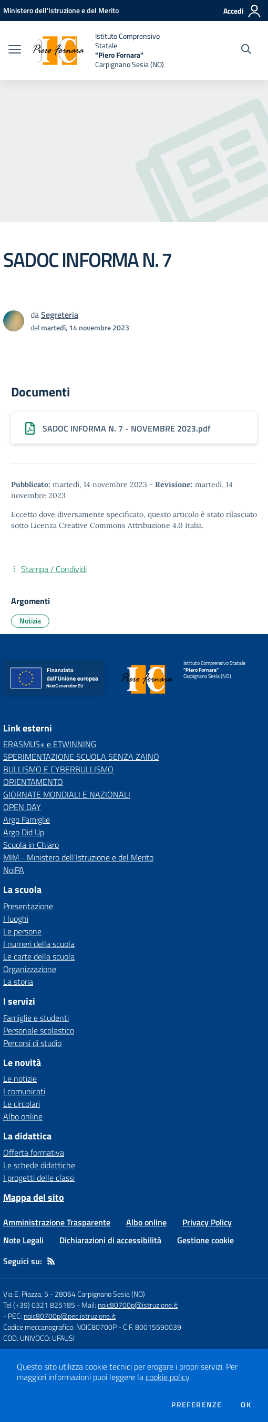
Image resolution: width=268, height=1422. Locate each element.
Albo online (23, 1116)
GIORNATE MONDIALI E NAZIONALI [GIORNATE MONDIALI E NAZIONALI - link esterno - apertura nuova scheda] (66, 794)
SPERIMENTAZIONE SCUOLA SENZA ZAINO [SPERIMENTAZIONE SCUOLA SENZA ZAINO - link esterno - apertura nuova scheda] (81, 756)
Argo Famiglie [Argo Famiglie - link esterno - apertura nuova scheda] (26, 819)
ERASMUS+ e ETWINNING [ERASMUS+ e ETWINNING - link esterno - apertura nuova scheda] (49, 744)
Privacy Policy (207, 1222)
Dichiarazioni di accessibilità (110, 1240)
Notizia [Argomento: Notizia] (30, 620)
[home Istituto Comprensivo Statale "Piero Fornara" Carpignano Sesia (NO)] (104, 50)
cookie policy (167, 1377)
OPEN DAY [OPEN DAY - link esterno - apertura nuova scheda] (22, 807)
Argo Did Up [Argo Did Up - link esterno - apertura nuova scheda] (23, 832)
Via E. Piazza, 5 (25, 1293)
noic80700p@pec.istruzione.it (70, 1315)
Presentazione (28, 906)
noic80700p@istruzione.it (138, 1304)
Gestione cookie (205, 1240)
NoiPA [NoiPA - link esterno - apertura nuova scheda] (13, 870)
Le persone (22, 931)
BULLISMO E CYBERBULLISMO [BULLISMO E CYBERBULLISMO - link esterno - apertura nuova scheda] (58, 769)
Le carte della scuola (39, 956)
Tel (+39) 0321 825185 (39, 1304)
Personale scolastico (38, 1030)
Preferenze (196, 1404)
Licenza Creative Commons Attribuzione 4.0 (106, 525)
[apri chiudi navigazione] (14, 50)
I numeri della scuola (39, 944)
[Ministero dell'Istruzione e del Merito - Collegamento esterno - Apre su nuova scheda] (61, 10)
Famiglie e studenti (36, 1017)
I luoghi (15, 918)
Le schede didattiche (39, 1165)
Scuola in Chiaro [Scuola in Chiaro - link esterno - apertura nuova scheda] (31, 844)
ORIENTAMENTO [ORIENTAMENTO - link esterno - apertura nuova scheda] (33, 781)
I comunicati (24, 1091)
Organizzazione (29, 969)
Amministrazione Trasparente (56, 1222)
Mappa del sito (33, 1197)
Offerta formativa (33, 1152)
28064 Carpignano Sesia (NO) (100, 1293)
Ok (246, 1404)
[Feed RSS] (51, 1261)
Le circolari (21, 1103)
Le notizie (20, 1078)
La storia (18, 981)
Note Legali (23, 1240)
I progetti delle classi (39, 1177)
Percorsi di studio (32, 1043)
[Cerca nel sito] (246, 50)
